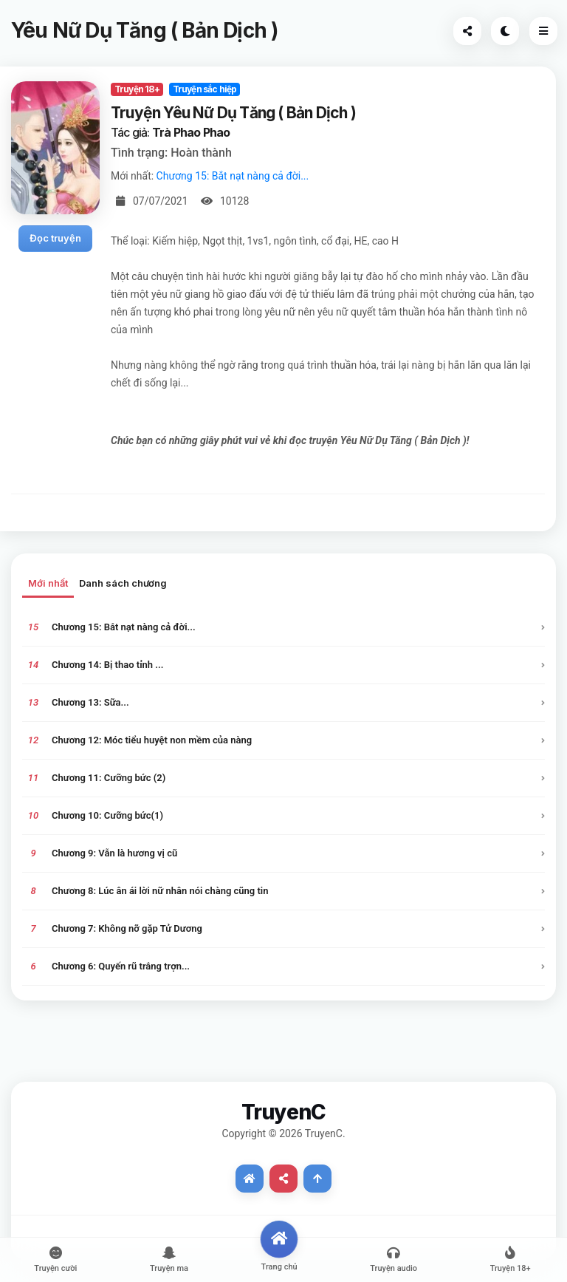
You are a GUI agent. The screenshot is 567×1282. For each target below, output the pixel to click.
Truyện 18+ (136, 89)
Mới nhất (48, 583)
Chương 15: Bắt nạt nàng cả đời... (233, 176)
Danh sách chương (123, 583)
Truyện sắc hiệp (205, 89)
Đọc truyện (55, 238)
